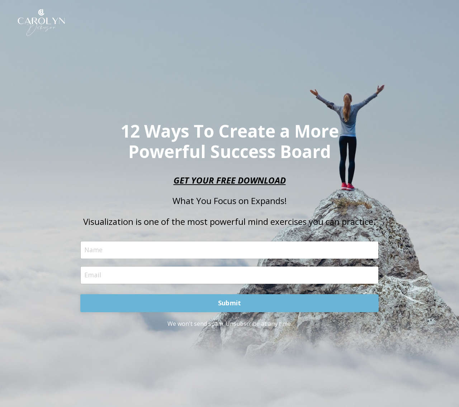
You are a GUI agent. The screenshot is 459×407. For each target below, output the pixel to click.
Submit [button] (229, 303)
